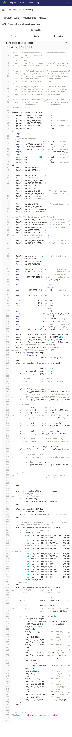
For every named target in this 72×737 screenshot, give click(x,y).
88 (6, 279)
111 (6, 339)
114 (6, 347)
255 (6, 715)
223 (6, 632)
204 (6, 582)
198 (6, 566)
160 (6, 467)
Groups (21, 3)
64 (6, 217)
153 (6, 449)
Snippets (30, 3)
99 (6, 308)
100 (6, 311)
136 (6, 405)
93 (6, 292)
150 (6, 441)
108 (6, 332)
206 (6, 587)
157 (6, 459)
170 (6, 493)
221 (6, 626)
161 (6, 470)
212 (6, 603)
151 (6, 444)
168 (6, 488)
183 (6, 527)
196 (6, 561)
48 (6, 175)
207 (6, 590)
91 (6, 287)
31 (6, 131)
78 (6, 253)
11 (6, 79)
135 (6, 402)
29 (6, 126)
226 (6, 639)
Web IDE (30, 47)
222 (6, 629)
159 (6, 465)
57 (6, 199)
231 (6, 652)
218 (6, 619)
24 (6, 112)
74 (6, 243)
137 (6, 407)
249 (6, 699)
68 (6, 227)
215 (6, 611)
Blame (13, 36)
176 (6, 509)
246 (6, 692)
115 (6, 350)
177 (6, 512)
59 (6, 204)
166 (6, 483)
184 (6, 530)
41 (6, 157)
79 (6, 256)
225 (6, 637)
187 (6, 538)
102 (6, 316)
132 (6, 394)
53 (6, 188)
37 (6, 146)
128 (6, 384)
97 (6, 303)
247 (6, 694)
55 (6, 193)
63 (6, 214)
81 (6, 261)
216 (6, 613)
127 (6, 381)
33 (6, 136)
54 (6, 191)
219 (6, 621)
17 (6, 94)
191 (6, 548)
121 (6, 366)
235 (6, 663)
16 (6, 92)
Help (37, 3)
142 (6, 420)
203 (6, 579)
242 (6, 681)
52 (6, 186)
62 (6, 212)
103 (6, 319)
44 (6, 165)
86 (6, 274)
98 (6, 306)
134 (6, 399)
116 (6, 352)
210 (6, 598)
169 (6, 491)
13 (6, 84)
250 (6, 702)
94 (6, 295)
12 (6, 81)
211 (6, 600)
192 (6, 551)
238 (6, 671)
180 (6, 519)
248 (6, 697)
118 (6, 358)
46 (6, 170)
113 (6, 345)
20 (6, 102)
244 (6, 686)
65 (6, 219)
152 (6, 446)
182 (6, 525)
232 (6, 655)
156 (6, 457)
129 (6, 386)
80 (6, 259)
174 (6, 504)
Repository (29, 10)
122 (6, 368)
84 (6, 269)
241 (6, 679)
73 (6, 240)
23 (6, 110)
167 (6, 486)
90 (6, 285)
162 (6, 472)
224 (6, 634)
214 (6, 608)
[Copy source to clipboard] (7, 47)
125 (6, 376)
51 (6, 183)
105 (6, 324)
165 (6, 480)
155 (6, 454)
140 (6, 415)
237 (6, 668)
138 (6, 410)
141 (6, 418)
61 (6, 209)
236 (6, 666)
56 (6, 196)
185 (6, 532)
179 (6, 517)
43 (6, 162)
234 (6, 660)
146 (6, 431)
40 (6, 154)
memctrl (13, 24)
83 (6, 266)
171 (6, 496)
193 (6, 553)
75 (6, 246)
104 (6, 321)
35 (6, 141)
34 (6, 139)
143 (6, 423)
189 (6, 543)
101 (6, 313)
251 (6, 705)
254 (6, 712)
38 (6, 149)
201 (6, 574)
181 (6, 522)
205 (6, 585)
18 (6, 97)
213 (6, 606)
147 (6, 433)
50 (6, 180)
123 (6, 371)
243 (6, 684)
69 (6, 230)
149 (6, 439)
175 (6, 506)
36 (6, 144)
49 (6, 178)
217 (6, 616)
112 (6, 342)
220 (6, 624)
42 (6, 159)
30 (6, 128)
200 (6, 572)
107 (6, 329)
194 (6, 556)
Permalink (58, 36)
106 (6, 326)
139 (6, 412)
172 (6, 499)
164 (6, 478)
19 (6, 99)
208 (6, 592)
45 (6, 167)
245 (6, 689)
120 (6, 363)
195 (6, 559)
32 (6, 133)
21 (6, 105)
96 (6, 300)
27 (6, 120)
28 (6, 123)
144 (6, 426)
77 (6, 251)
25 (6, 115)
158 (6, 462)
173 (6, 501)
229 (6, 647)
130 (6, 389)
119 (6, 360)
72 (6, 238)
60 (6, 206)
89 (6, 282)
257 (6, 720)
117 (6, 355)
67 (6, 225)
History (36, 36)
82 (6, 264)
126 (6, 379)
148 (6, 436)
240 (6, 676)
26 (6, 118)
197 (6, 564)
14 (6, 86)
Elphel (12, 10)
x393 (4, 24)
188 (6, 540)
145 (6, 428)
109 (6, 334)
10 (6, 76)
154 (6, 452)
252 (6, 707)
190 (6, 546)
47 (6, 172)
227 (6, 642)
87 (6, 277)
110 (6, 337)
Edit (22, 47)
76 (6, 248)
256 (6, 718)
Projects (13, 3)
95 (6, 298)
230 (6, 650)
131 (6, 392)
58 (6, 201)
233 (6, 658)
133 (6, 397)
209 (6, 595)
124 (6, 373)
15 (6, 89)
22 (6, 107)
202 (6, 577)
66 (6, 222)
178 (6, 514)
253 (6, 710)
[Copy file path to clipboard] (65, 42)
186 (6, 535)
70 (6, 232)
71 (6, 235)
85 (6, 272)
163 (6, 475)
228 (6, 645)
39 (6, 152)
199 (6, 569)
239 (6, 673)
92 (6, 290)
